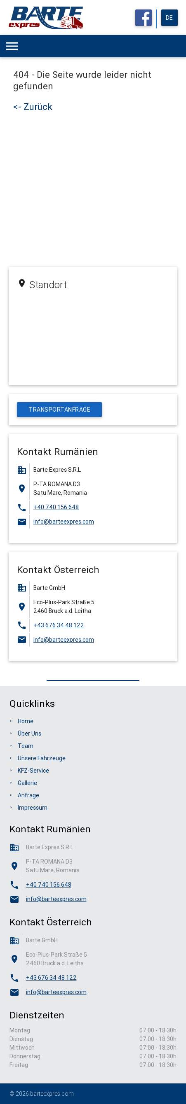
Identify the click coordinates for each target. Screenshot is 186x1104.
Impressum (32, 807)
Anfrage (28, 795)
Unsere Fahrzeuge (42, 758)
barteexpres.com (52, 1093)
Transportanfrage (59, 409)
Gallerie (27, 783)
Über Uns (29, 733)
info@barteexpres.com (63, 521)
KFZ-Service (33, 770)
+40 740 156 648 (56, 507)
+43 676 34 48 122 (58, 625)
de (169, 17)
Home (25, 721)
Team (25, 746)
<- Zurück (32, 106)
